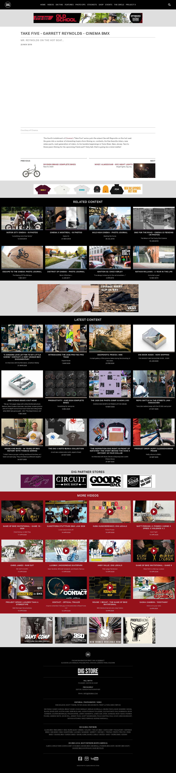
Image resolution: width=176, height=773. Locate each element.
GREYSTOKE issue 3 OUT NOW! (22, 400)
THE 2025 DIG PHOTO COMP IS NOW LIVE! (110, 400)
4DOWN (124, 734)
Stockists (92, 5)
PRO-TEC (122, 732)
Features (69, 5)
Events (108, 5)
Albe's (48, 746)
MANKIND (85, 732)
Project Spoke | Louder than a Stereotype (22, 603)
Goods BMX (85, 746)
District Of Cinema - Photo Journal (66, 272)
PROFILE (109, 732)
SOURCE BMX (59, 734)
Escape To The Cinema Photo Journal (22, 272)
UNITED (102, 734)
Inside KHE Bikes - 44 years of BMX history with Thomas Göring (22, 450)
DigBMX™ (101, 660)
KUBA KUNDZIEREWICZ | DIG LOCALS (110, 526)
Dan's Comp (67, 746)
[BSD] (71, 630)
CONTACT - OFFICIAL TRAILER (66, 602)
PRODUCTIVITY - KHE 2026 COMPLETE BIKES (66, 401)
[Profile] (139, 630)
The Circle (119, 5)
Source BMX (77, 748)
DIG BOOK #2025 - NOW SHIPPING (153, 355)
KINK (61, 732)
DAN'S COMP (108, 730)
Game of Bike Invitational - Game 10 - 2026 (22, 527)
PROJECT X (131, 5)
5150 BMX (76, 746)
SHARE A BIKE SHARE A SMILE (87, 734)
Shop (101, 5)
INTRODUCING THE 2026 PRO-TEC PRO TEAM (66, 356)
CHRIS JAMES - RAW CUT (22, 565)
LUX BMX (77, 732)
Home (43, 5)
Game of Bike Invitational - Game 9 (154, 565)
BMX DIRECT (58, 730)
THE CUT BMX (97, 730)
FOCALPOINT (118, 730)
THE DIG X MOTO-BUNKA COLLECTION (66, 449)
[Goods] (105, 481)
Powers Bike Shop (107, 746)
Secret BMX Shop (122, 746)
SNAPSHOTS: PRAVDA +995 (109, 355)
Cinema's (69, 138)
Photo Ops (80, 5)
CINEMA (81, 730)
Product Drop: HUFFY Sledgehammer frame (153, 450)
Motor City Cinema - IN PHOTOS (22, 232)
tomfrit (88, 765)
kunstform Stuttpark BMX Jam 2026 (66, 526)
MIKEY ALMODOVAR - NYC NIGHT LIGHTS (114, 164)
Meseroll (95, 746)
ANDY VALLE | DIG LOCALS (110, 565)
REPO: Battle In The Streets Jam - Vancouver (153, 401)
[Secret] (139, 481)
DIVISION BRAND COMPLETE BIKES (59, 164)
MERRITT (93, 732)
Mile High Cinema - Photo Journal (110, 232)
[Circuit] (71, 481)
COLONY (88, 730)
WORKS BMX (116, 734)
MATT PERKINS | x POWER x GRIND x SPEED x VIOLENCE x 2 (154, 527)
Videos (50, 5)
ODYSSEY (101, 732)
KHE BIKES (54, 732)
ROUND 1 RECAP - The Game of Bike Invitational (109, 603)
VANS (108, 734)
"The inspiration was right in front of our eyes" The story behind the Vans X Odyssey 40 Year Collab (110, 451)
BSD (65, 730)
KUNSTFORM (68, 732)
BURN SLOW (72, 730)
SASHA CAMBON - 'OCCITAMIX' (154, 602)
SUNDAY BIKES (70, 734)
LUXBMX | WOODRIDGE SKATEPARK (66, 565)
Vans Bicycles (98, 748)
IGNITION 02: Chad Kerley (110, 272)
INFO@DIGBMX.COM (91, 693)
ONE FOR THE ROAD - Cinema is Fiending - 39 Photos (154, 233)
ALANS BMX (48, 730)
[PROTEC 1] (88, 18)
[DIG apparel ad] (88, 189)
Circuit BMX (57, 746)
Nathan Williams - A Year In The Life (154, 272)
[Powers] (37, 481)
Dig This (59, 5)
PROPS (115, 732)
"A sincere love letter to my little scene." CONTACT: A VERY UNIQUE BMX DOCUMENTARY (22, 357)
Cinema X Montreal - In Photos (66, 232)
